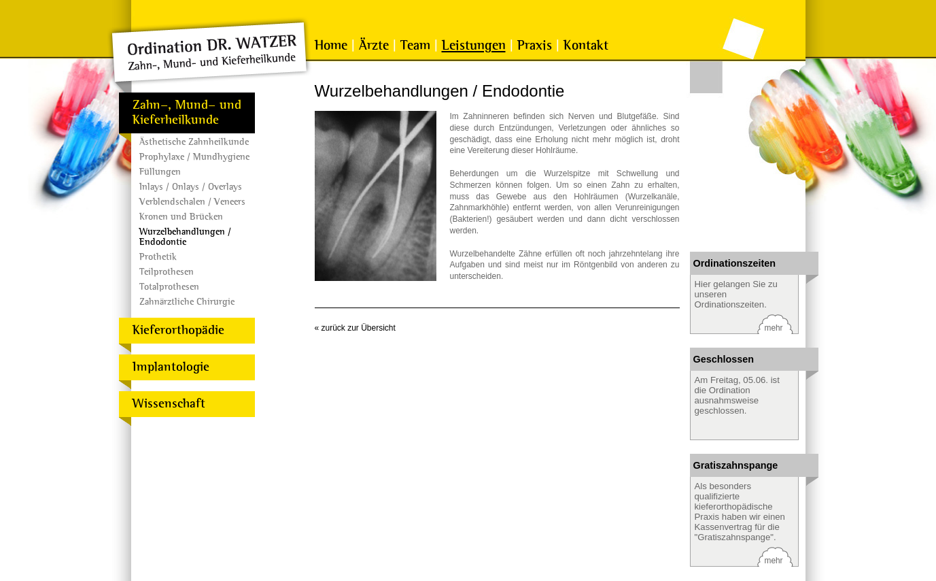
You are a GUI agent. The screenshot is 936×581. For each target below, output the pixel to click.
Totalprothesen (169, 287)
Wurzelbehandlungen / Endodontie (185, 237)
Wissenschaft (169, 403)
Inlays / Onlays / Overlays (190, 187)
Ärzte (374, 45)
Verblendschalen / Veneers (192, 202)
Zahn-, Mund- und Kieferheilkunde (187, 113)
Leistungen (474, 45)
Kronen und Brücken (181, 217)
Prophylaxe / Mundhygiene (194, 157)
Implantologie (171, 367)
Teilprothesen (166, 272)
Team (415, 45)
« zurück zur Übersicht (355, 328)
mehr (774, 328)
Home (331, 45)
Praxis (534, 45)
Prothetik (158, 257)
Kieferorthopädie (178, 330)
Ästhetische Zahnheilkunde (194, 142)
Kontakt (586, 45)
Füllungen (160, 172)
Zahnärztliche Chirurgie (187, 302)
